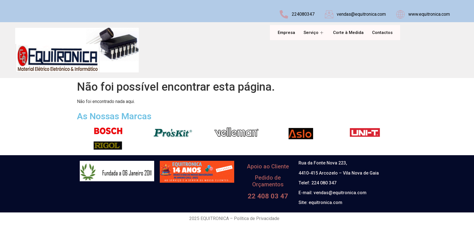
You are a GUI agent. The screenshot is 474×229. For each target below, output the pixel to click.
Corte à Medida (348, 32)
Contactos (382, 32)
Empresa (286, 32)
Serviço (314, 32)
